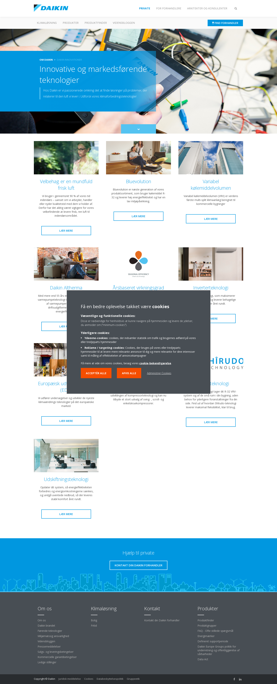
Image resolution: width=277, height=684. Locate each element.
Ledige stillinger (47, 662)
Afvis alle (129, 373)
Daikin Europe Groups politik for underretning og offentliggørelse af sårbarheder (219, 650)
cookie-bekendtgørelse (155, 363)
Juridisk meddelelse (70, 678)
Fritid (94, 625)
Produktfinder (96, 23)
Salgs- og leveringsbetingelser (56, 652)
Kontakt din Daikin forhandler (162, 620)
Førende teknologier (50, 631)
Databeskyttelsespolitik (110, 678)
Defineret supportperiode (213, 641)
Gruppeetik (133, 678)
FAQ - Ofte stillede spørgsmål (215, 631)
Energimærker (206, 636)
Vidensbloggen (124, 23)
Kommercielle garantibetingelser (57, 657)
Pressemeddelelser (49, 646)
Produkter (71, 23)
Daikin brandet (46, 625)
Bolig (94, 620)
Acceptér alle (96, 373)
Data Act (203, 659)
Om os (42, 620)
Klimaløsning (47, 23)
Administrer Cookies (159, 373)
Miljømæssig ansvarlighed (53, 636)
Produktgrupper (207, 625)
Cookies (88, 678)
